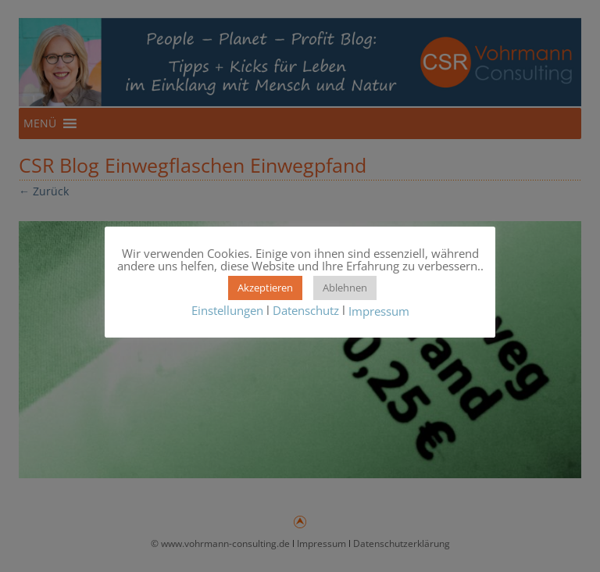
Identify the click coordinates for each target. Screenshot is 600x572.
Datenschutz (306, 310)
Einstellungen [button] (227, 310)
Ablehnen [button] (345, 288)
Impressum (378, 312)
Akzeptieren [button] (265, 288)
